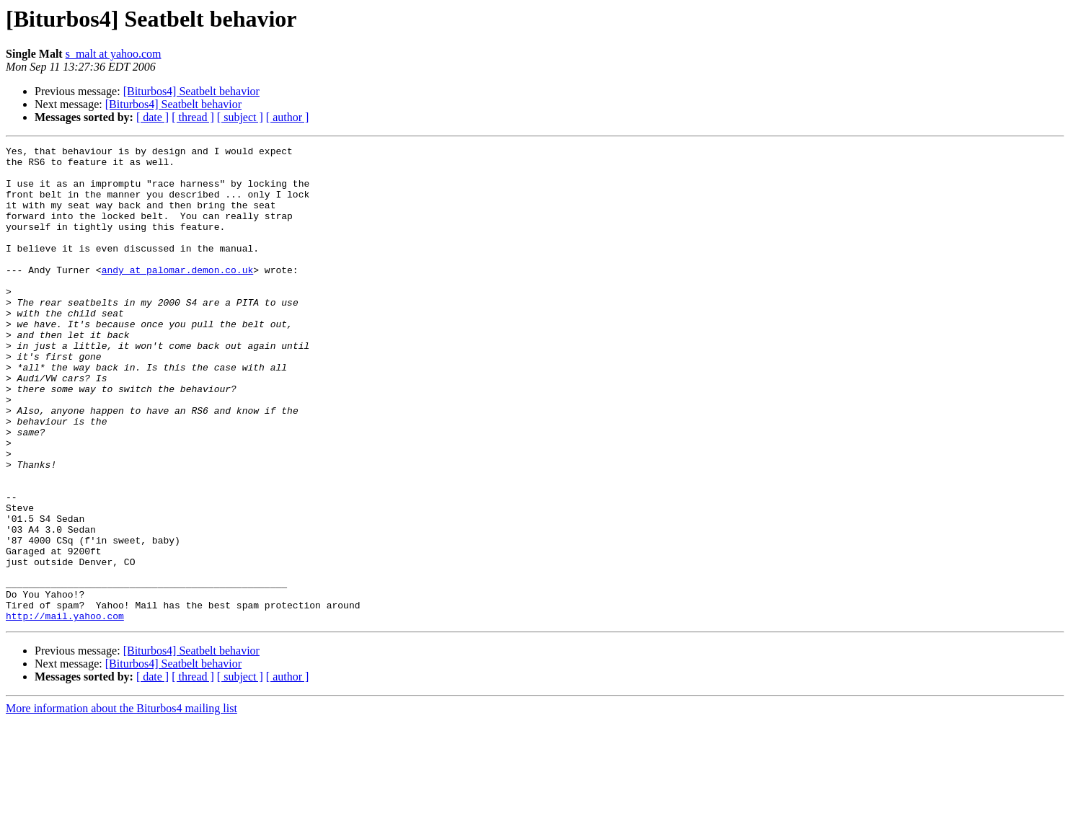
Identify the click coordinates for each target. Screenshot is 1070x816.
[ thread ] (193, 117)
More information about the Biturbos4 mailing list (121, 803)
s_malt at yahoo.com (114, 54)
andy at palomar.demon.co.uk (178, 295)
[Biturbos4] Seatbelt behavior (191, 91)
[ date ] (152, 117)
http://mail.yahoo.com (65, 710)
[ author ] (287, 117)
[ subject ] (240, 117)
